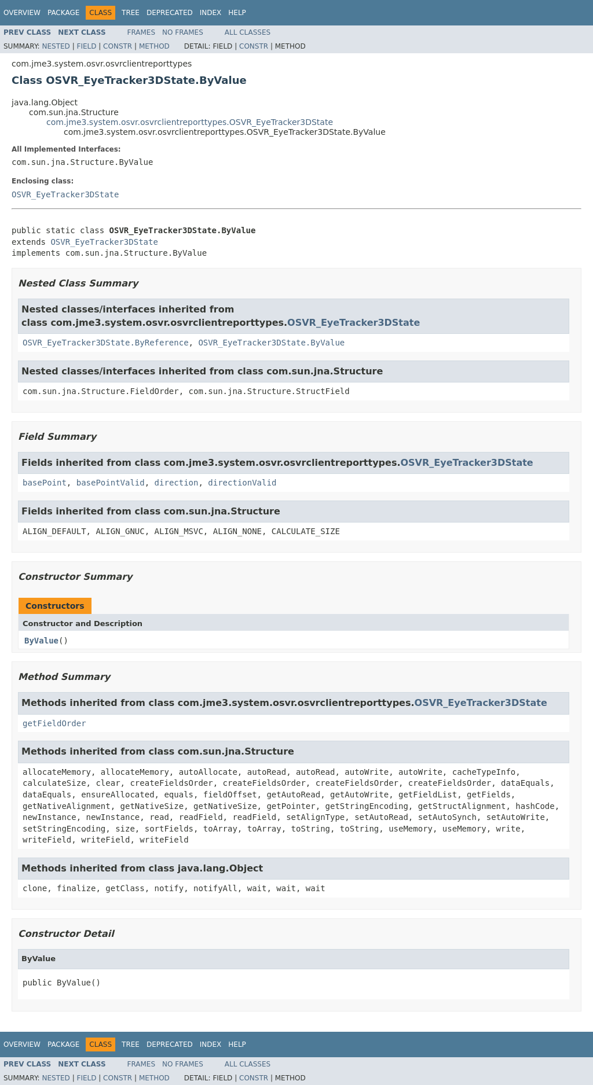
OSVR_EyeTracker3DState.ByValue (271, 342)
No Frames (182, 32)
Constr (117, 46)
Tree (131, 13)
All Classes (247, 32)
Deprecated (170, 13)
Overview (22, 13)
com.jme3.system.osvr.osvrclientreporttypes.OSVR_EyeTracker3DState (189, 122)
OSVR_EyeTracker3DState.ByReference (106, 342)
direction (177, 482)
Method (154, 46)
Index (211, 13)
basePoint (45, 482)
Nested (55, 46)
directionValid (242, 482)
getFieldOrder (54, 723)
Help (237, 13)
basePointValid (110, 482)
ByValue (41, 640)
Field (86, 46)
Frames (141, 32)
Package (63, 13)
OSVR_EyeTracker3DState (65, 194)
